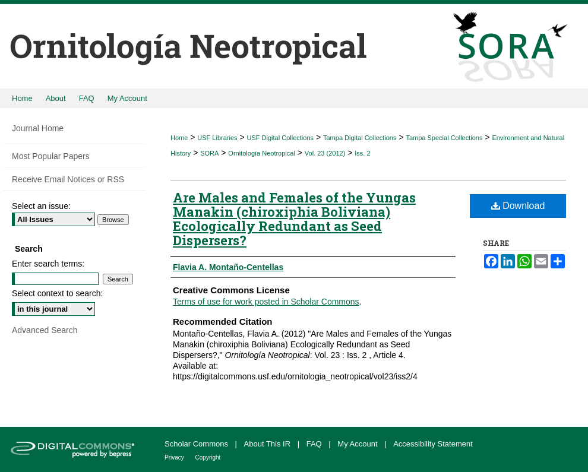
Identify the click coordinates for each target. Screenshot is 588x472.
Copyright (208, 457)
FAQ (315, 443)
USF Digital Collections (280, 137)
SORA (209, 153)
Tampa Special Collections (444, 137)
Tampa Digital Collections (360, 137)
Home (179, 137)
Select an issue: (41, 206)
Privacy (175, 457)
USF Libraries (217, 137)
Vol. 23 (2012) (325, 153)
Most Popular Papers (51, 156)
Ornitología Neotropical (261, 153)
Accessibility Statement (433, 443)
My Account (358, 443)
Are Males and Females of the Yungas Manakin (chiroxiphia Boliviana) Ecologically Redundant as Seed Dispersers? (294, 219)
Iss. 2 (362, 153)
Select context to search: (57, 293)
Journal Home (38, 128)
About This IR (268, 443)
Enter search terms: (48, 263)
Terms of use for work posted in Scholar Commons (266, 301)
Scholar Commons (197, 443)
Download (518, 206)
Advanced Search (45, 330)
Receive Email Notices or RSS (68, 179)
